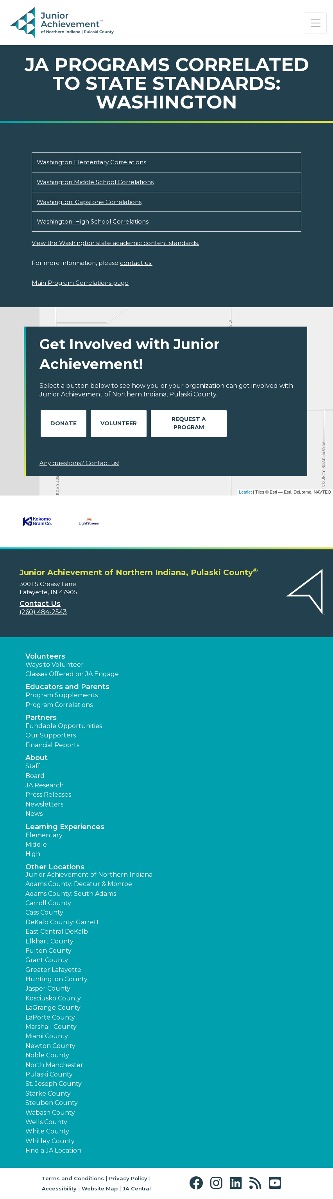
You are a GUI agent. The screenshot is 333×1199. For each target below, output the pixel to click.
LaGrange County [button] (53, 1007)
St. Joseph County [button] (53, 1083)
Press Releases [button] (48, 794)
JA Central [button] (137, 1188)
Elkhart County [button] (49, 941)
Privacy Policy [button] (128, 1178)
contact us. (136, 262)
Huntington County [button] (56, 979)
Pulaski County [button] (49, 1074)
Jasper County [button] (47, 988)
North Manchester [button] (54, 1065)
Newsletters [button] (44, 804)
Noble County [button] (47, 1055)
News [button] (34, 813)
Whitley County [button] (50, 1141)
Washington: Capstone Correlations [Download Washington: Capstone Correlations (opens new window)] (89, 202)
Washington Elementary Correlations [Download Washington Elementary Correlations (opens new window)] (91, 162)
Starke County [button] (48, 1093)
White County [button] (47, 1131)
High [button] (32, 854)
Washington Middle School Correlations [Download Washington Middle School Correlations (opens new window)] (95, 182)
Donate (63, 423)
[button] (198, 1183)
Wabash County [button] (50, 1112)
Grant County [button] (46, 960)
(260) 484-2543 (43, 612)
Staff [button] (32, 766)
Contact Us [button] (40, 603)
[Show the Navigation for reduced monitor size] (316, 23)
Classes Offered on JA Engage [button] (72, 674)
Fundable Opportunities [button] (63, 726)
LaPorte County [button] (50, 1017)
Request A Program (189, 423)
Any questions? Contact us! (79, 463)
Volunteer (118, 423)
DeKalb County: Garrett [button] (62, 922)
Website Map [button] (100, 1188)
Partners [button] (41, 717)
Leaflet (245, 492)
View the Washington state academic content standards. (115, 243)
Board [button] (35, 776)
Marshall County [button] (51, 1026)
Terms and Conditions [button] (73, 1178)
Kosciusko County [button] (53, 998)
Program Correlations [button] (59, 705)
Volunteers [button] (45, 656)
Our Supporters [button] (50, 735)
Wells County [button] (46, 1122)
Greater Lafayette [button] (53, 969)
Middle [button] (36, 844)
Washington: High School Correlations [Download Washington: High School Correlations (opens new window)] (93, 221)
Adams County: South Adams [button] (70, 893)
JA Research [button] (44, 785)
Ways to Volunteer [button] (54, 664)
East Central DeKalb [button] (56, 931)
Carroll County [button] (48, 903)
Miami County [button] (46, 1036)
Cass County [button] (44, 912)
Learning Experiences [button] (64, 826)
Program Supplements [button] (61, 695)
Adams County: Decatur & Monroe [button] (78, 884)
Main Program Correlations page (80, 282)
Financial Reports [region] (52, 745)
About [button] (36, 757)
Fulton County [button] (48, 950)
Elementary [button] (44, 835)
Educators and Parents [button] (67, 686)
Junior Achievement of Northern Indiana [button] (88, 874)
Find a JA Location (53, 1150)
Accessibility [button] (59, 1188)
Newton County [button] (50, 1046)
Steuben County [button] (51, 1103)
